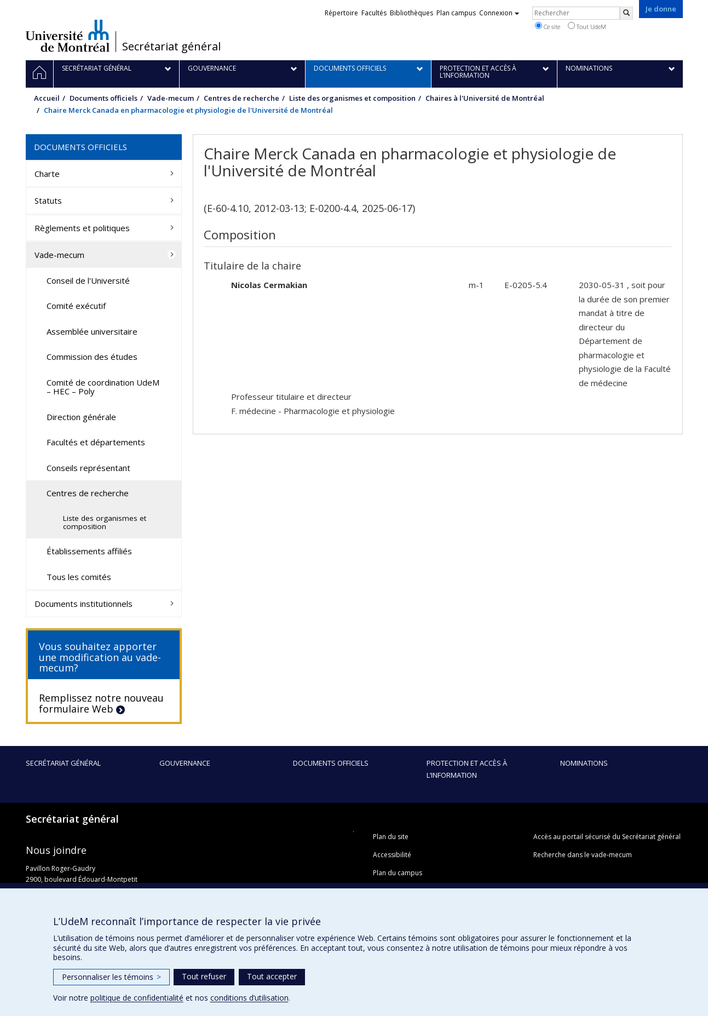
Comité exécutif (76, 305)
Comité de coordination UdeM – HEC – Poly (103, 387)
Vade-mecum (170, 98)
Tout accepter (272, 976)
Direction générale (81, 416)
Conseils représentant (88, 467)
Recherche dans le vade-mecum (582, 854)
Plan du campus (397, 872)
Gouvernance (184, 763)
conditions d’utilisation (249, 997)
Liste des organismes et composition (352, 98)
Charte (47, 173)
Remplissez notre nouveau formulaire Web (101, 703)
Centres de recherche (241, 98)
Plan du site (390, 836)
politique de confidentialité (136, 997)
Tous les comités (79, 576)
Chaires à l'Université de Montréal (484, 98)
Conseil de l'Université (88, 280)
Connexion (499, 13)
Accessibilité (392, 854)
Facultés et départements (96, 442)
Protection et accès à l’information (467, 769)
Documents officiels (103, 98)
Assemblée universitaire (92, 331)
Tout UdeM (587, 26)
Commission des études (92, 356)
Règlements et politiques (82, 227)
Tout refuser (204, 976)
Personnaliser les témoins (111, 977)
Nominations (584, 763)
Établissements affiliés (89, 551)
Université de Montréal (68, 35)
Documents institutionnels (83, 603)
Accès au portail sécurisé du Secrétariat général (607, 836)
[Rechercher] (626, 13)
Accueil (47, 98)
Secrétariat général (171, 46)
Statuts (48, 200)
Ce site (547, 26)
